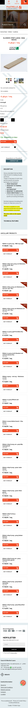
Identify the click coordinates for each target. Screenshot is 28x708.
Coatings (15, 31)
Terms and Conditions (7, 687)
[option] (9, 81)
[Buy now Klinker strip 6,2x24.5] (10, 521)
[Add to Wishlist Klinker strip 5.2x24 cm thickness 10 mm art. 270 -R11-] (10, 321)
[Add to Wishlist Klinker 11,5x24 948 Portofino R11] (10, 343)
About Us (3, 685)
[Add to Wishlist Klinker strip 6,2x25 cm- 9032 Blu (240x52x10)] (10, 457)
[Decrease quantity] (2, 120)
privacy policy (14, 653)
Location (3, 694)
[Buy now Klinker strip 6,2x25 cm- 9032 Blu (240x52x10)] (10, 453)
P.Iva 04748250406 (6, 701)
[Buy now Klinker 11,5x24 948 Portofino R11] (10, 339)
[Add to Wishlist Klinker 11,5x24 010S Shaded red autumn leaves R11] (10, 366)
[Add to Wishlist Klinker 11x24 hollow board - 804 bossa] (10, 434)
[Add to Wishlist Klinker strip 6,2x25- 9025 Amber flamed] (10, 548)
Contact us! (14, 161)
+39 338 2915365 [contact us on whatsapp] (16, 667)
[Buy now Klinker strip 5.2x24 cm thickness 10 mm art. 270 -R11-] (10, 317)
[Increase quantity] (13, 120)
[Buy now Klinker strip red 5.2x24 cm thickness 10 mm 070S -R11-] (10, 273)
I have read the (10, 652)
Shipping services (5, 689)
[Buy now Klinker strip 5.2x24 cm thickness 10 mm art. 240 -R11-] (10, 294)
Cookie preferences (14, 702)
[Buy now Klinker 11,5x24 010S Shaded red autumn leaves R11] (10, 362)
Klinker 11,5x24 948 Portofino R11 (12, 331)
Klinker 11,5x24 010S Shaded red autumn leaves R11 (12, 354)
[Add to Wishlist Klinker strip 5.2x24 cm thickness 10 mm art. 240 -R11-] (10, 298)
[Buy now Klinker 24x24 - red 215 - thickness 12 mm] (10, 385)
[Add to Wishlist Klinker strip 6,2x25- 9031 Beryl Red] (10, 616)
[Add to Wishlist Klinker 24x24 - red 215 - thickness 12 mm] (10, 389)
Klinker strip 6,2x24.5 (8, 514)
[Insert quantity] (7, 120)
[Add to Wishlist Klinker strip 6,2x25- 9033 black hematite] (10, 594)
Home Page (3, 31)
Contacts (3, 692)
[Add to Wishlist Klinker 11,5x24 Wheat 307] (10, 411)
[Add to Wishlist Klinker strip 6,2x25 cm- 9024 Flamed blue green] (10, 571)
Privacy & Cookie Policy (19, 701)
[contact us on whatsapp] (23, 682)
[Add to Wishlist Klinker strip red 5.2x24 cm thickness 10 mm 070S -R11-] (10, 277)
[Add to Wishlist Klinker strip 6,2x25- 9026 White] (8, 147)
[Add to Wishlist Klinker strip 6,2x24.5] (10, 525)
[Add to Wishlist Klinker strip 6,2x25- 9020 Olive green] (10, 503)
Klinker (10, 31)
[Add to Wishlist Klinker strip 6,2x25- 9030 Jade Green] (10, 480)
